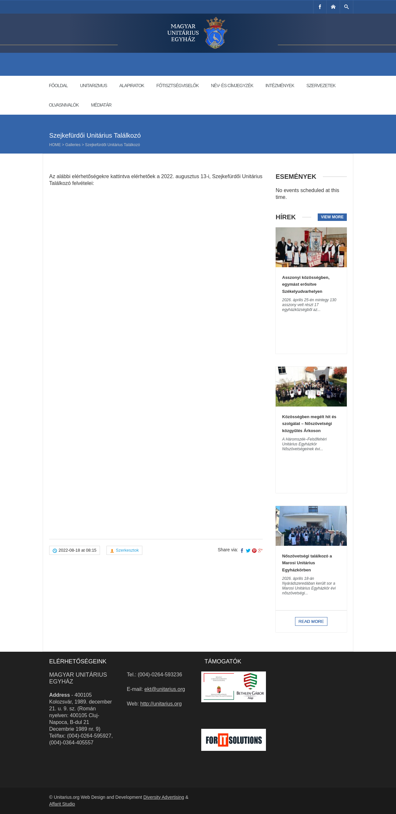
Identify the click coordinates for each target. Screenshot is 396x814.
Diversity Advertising (163, 797)
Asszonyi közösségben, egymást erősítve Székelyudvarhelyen (306, 284)
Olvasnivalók (64, 105)
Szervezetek (321, 85)
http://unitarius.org (161, 703)
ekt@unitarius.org (164, 689)
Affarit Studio (62, 804)
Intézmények (279, 85)
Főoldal (58, 85)
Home (55, 145)
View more (332, 217)
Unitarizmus (93, 85)
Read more (311, 621)
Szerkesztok (127, 550)
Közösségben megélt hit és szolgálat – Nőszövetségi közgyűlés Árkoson (309, 423)
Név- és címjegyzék (232, 85)
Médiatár (101, 105)
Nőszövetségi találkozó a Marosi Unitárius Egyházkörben (307, 563)
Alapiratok (131, 85)
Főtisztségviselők (177, 85)
